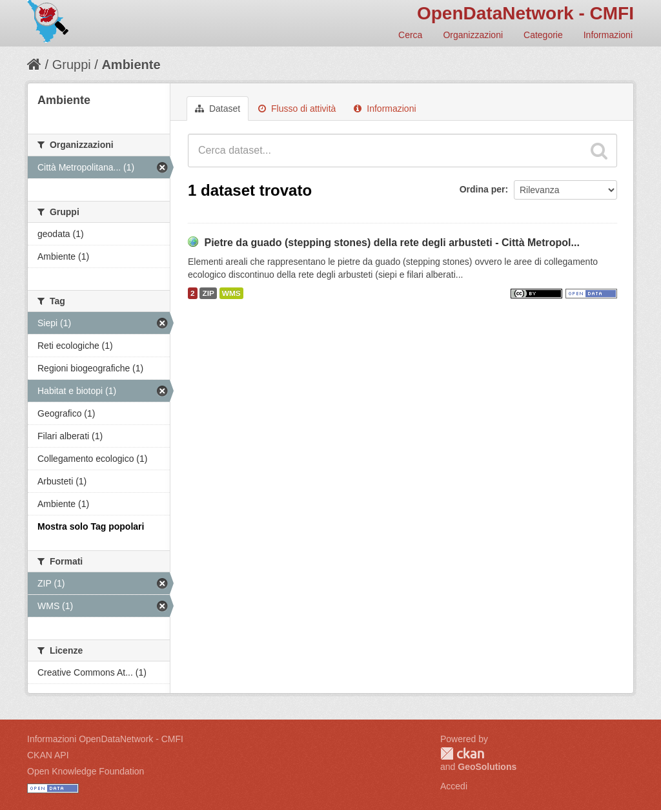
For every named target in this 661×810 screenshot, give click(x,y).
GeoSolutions (487, 767)
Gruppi (71, 64)
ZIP (208, 293)
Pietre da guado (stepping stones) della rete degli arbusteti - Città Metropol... (391, 242)
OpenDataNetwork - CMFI (525, 13)
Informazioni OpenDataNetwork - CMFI (105, 739)
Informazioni (608, 35)
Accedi (453, 786)
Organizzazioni (473, 35)
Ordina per (482, 189)
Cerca (410, 35)
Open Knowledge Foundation (85, 771)
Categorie (543, 35)
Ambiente (130, 64)
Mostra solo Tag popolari (90, 526)
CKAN (462, 753)
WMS (231, 293)
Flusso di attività (297, 108)
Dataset (217, 108)
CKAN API (48, 755)
